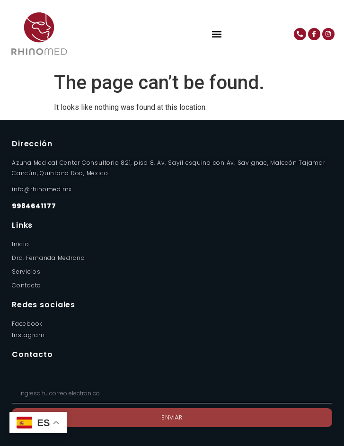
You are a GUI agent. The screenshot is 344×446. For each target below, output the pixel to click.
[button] (216, 34)
